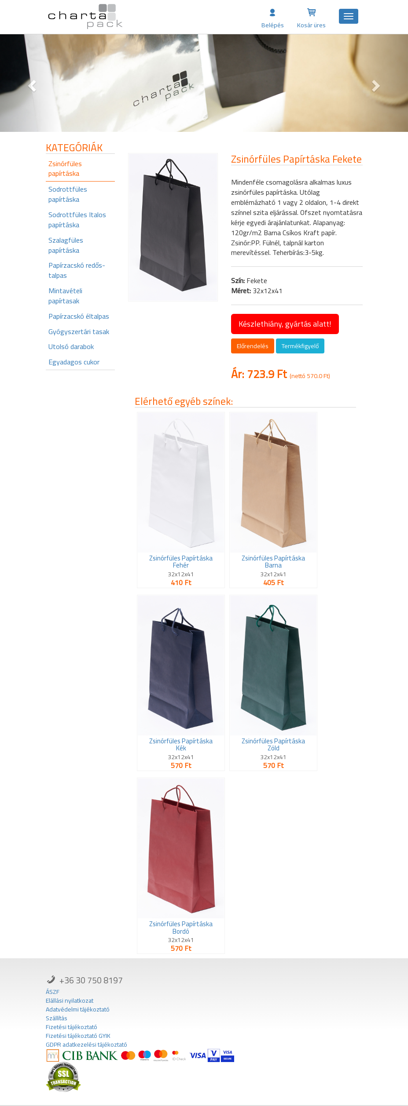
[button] (30, 83)
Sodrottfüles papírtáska (67, 194)
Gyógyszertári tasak (78, 331)
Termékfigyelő (300, 346)
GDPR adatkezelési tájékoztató (86, 1044)
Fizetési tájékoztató (71, 1027)
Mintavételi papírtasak (65, 295)
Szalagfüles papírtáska (65, 245)
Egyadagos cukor (73, 361)
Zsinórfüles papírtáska (65, 168)
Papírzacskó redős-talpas (76, 270)
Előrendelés (252, 346)
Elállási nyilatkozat (69, 1000)
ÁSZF (52, 991)
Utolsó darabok (71, 346)
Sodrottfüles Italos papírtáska (77, 219)
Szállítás (56, 1018)
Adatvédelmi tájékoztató (78, 1009)
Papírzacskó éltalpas (78, 316)
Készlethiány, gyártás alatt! (285, 324)
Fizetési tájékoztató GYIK (78, 1035)
